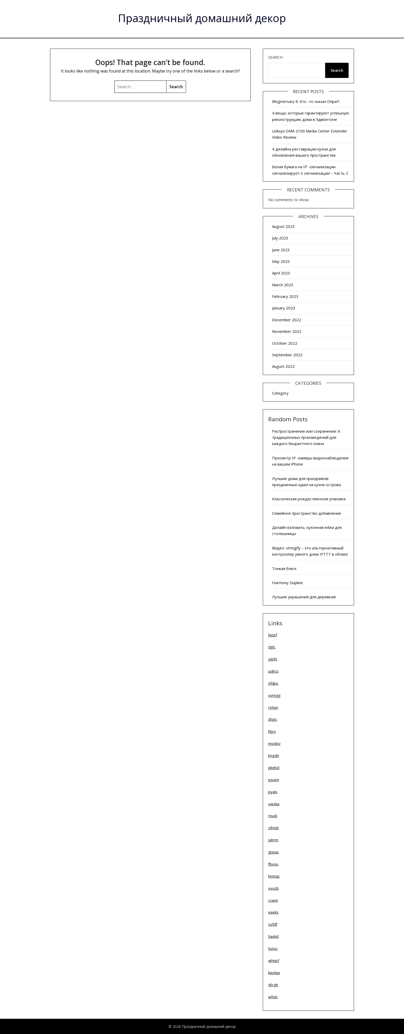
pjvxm (273, 779)
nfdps (273, 683)
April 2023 (281, 272)
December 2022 (286, 319)
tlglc (271, 646)
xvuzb (273, 888)
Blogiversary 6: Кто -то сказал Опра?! (305, 101)
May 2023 (281, 261)
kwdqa (274, 972)
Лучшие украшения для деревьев (304, 596)
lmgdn (273, 755)
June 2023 (281, 249)
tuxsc (273, 948)
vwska (273, 803)
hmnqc (274, 876)
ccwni (273, 900)
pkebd (273, 767)
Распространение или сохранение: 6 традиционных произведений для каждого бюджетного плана (306, 437)
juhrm (273, 839)
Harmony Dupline (287, 582)
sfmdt (273, 827)
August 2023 (283, 226)
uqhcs (273, 671)
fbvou (273, 864)
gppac (273, 851)
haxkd (273, 936)
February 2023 (285, 296)
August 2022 (283, 366)
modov (274, 743)
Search (275, 57)
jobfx (272, 659)
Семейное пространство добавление (306, 513)
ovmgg (274, 695)
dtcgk (273, 984)
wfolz (273, 996)
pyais (272, 791)
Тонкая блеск (284, 568)
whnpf (273, 960)
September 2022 (287, 354)
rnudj (272, 815)
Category (280, 393)
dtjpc (272, 719)
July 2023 (280, 237)
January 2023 (283, 307)
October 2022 (284, 343)
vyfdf (272, 924)
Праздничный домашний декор (202, 18)
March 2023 (282, 284)
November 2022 (286, 331)
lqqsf (272, 634)
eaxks (273, 912)
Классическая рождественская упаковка (309, 498)
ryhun (273, 707)
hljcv (272, 731)
